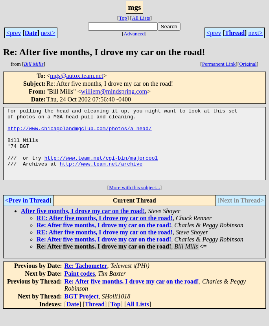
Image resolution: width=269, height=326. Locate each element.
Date (31, 32)
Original (247, 64)
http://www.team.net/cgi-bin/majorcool (101, 168)
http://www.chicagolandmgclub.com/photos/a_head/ (79, 132)
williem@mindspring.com (114, 91)
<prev (13, 32)
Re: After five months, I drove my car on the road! (104, 239)
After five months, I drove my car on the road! (83, 225)
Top (123, 18)
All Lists (141, 18)
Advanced (134, 34)
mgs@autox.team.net (76, 75)
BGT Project (81, 310)
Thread (235, 32)
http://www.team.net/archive (101, 175)
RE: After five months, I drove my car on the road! (105, 232)
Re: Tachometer (85, 279)
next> (48, 32)
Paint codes (79, 287)
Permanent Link (219, 64)
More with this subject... (134, 201)
